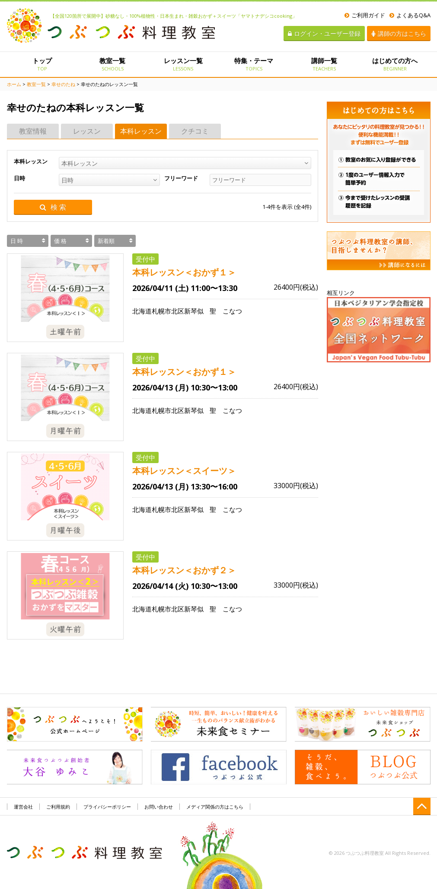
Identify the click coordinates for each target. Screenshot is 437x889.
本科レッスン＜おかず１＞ (184, 272)
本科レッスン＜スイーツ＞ (184, 471)
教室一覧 (112, 64)
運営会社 (23, 806)
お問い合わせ (158, 806)
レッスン (87, 131)
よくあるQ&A (410, 15)
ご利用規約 (58, 806)
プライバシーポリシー (107, 806)
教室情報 (33, 131)
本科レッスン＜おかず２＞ (184, 570)
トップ (42, 64)
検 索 (53, 207)
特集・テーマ (253, 64)
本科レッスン (141, 131)
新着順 (106, 241)
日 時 (16, 241)
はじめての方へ (395, 64)
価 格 (60, 241)
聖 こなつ (226, 311)
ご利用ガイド (364, 15)
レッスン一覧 (183, 64)
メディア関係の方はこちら (214, 806)
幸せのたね (63, 84)
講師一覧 (324, 64)
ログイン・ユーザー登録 (324, 33)
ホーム (14, 84)
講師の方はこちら (398, 33)
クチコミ (195, 131)
